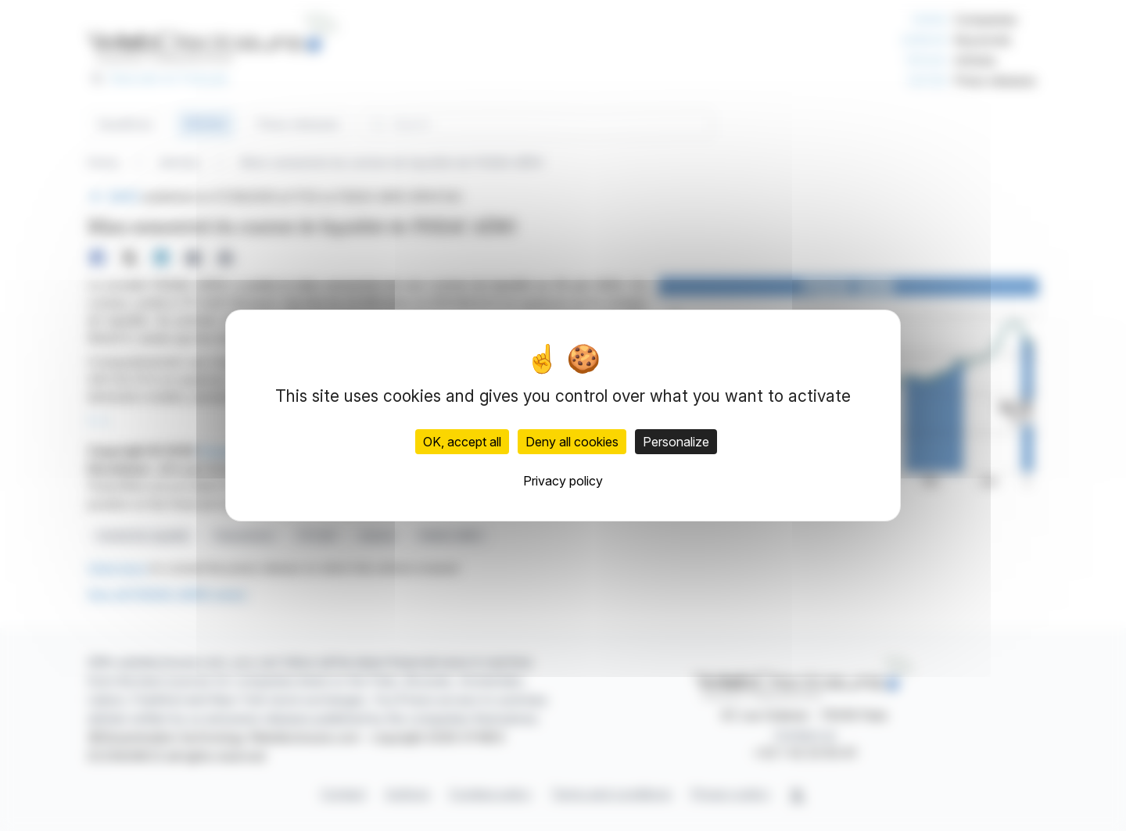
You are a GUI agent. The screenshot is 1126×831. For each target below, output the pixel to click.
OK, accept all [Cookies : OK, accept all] (462, 442)
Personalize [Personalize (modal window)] (676, 442)
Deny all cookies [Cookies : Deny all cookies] (572, 442)
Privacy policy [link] (563, 481)
